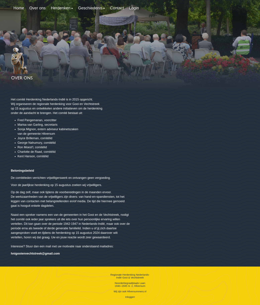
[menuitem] (18, 8)
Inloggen (130, 296)
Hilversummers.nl (136, 291)
